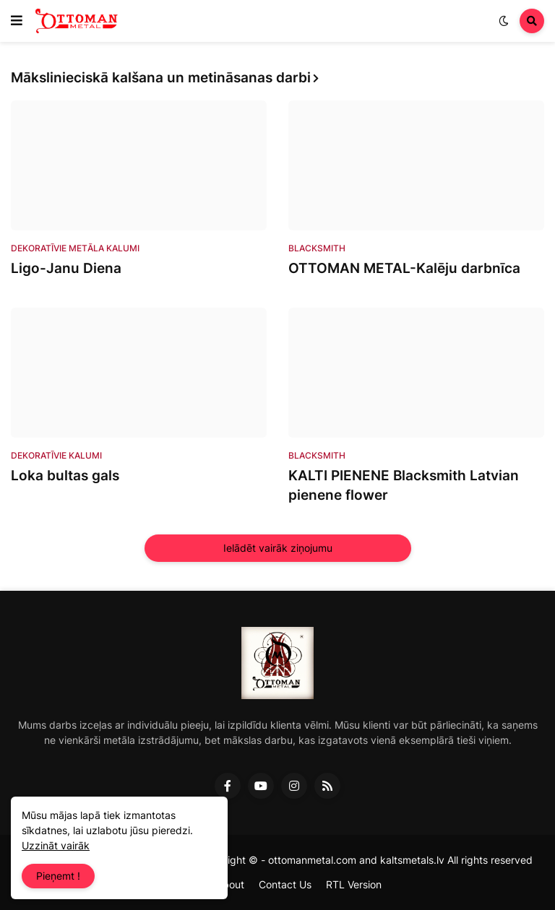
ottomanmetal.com (312, 860)
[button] (16, 21)
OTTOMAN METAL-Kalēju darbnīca (404, 268)
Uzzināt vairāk (56, 845)
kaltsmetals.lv (412, 860)
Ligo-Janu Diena (66, 268)
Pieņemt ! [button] (58, 876)
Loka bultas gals (65, 475)
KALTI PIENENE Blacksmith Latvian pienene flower (403, 485)
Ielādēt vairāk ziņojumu (277, 548)
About (230, 884)
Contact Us (285, 884)
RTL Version (354, 884)
